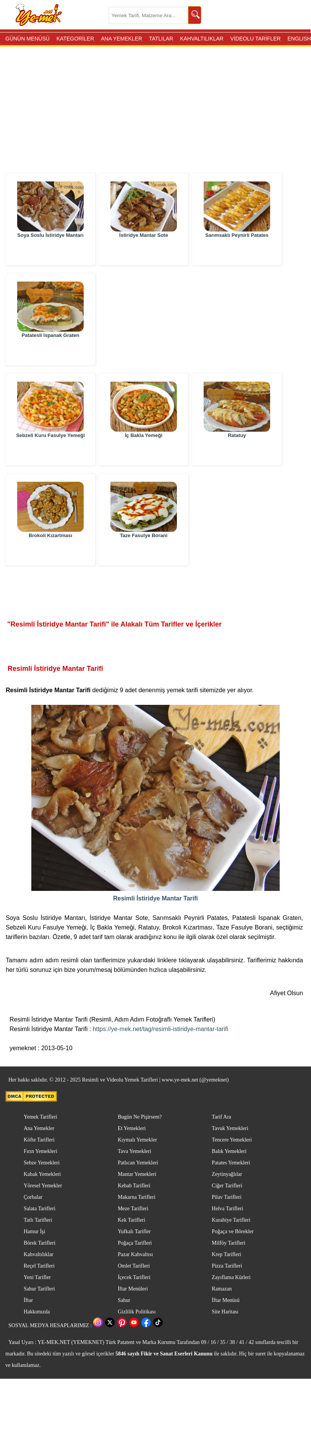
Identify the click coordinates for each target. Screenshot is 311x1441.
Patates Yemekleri (231, 1163)
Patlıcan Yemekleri (138, 1163)
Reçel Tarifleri (39, 1266)
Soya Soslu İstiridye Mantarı (50, 252)
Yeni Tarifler (37, 1277)
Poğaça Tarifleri (135, 1243)
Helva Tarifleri (227, 1208)
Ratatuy (237, 452)
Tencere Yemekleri (232, 1140)
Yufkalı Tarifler (134, 1231)
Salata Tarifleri (39, 1208)
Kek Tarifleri (131, 1220)
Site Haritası (225, 1312)
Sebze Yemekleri (42, 1163)
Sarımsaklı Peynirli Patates (236, 252)
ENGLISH (299, 39)
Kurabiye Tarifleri (231, 1220)
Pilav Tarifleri (226, 1197)
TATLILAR (161, 39)
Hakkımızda (37, 1312)
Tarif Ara (221, 1117)
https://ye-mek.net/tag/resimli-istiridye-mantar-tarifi (160, 1029)
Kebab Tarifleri (134, 1185)
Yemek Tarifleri (40, 1117)
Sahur (124, 1300)
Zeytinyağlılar (227, 1174)
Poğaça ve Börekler (233, 1231)
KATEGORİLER (75, 39)
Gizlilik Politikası (137, 1312)
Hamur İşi (34, 1231)
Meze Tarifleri (133, 1208)
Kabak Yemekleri (42, 1174)
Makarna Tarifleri (137, 1197)
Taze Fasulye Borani (144, 552)
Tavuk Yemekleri (230, 1128)
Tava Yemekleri (134, 1151)
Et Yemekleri (132, 1128)
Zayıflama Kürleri (231, 1277)
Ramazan (222, 1289)
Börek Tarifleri (39, 1243)
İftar (28, 1300)
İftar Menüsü (226, 1300)
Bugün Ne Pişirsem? (140, 1117)
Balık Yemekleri (229, 1151)
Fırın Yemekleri (40, 1151)
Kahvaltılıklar (38, 1254)
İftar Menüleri (133, 1289)
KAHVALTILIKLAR (202, 39)
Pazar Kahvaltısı (135, 1254)
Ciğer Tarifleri (227, 1185)
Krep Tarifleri (226, 1254)
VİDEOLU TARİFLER (255, 39)
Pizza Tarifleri (227, 1266)
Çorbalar (33, 1197)
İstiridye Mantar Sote (143, 252)
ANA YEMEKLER (121, 39)
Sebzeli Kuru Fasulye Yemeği (50, 452)
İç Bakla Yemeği (143, 452)
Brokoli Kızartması (50, 552)
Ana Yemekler (39, 1128)
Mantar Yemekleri (137, 1174)
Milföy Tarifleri (228, 1243)
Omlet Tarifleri (134, 1266)
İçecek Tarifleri (134, 1277)
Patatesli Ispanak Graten (50, 352)
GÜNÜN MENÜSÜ (27, 39)
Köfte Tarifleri (39, 1140)
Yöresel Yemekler (43, 1185)
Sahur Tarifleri (39, 1289)
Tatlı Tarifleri (38, 1220)
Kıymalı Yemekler (137, 1140)
